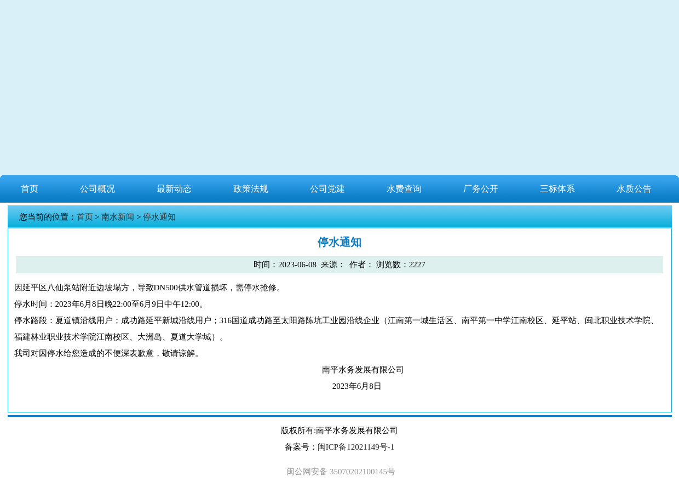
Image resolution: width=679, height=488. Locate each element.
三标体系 (557, 188)
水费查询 (404, 188)
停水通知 (159, 217)
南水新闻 (117, 217)
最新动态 (174, 188)
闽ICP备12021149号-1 (356, 447)
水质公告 (634, 188)
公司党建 (327, 188)
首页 (29, 188)
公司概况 (97, 188)
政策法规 (250, 188)
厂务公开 (480, 188)
